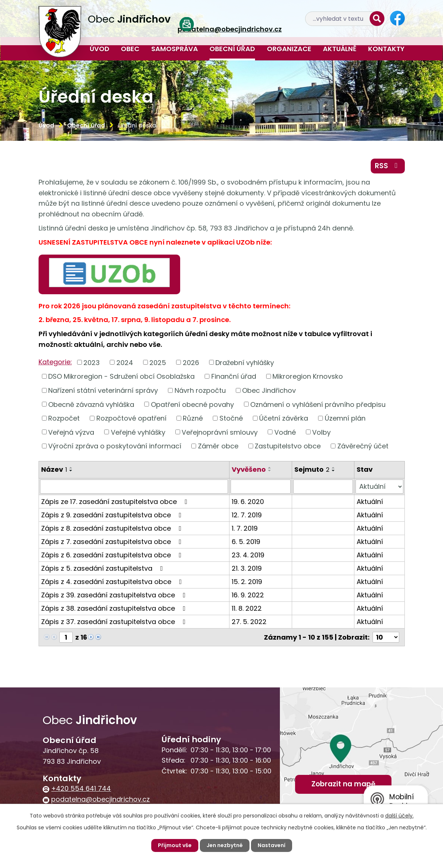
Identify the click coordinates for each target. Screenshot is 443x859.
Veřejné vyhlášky (138, 432)
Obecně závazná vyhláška (91, 404)
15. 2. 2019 (247, 581)
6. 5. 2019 (246, 541)
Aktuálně (340, 48)
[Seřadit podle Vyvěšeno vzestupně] (270, 467)
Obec (130, 48)
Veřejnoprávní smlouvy (220, 432)
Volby (321, 432)
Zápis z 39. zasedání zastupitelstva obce (115, 595)
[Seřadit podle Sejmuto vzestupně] (334, 467)
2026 (191, 362)
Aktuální (370, 501)
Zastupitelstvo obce (288, 446)
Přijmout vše (175, 845)
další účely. (399, 815)
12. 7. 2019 (247, 515)
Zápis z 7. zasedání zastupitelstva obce (113, 541)
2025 (157, 362)
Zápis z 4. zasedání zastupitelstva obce (113, 581)
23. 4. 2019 (248, 555)
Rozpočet (64, 418)
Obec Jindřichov (269, 390)
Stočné (231, 418)
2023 (91, 362)
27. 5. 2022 (249, 621)
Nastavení (271, 845)
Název (54, 469)
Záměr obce (218, 446)
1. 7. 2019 (245, 528)
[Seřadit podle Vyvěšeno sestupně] (270, 470)
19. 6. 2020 (248, 501)
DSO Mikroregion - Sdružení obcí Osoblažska (121, 376)
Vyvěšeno (249, 469)
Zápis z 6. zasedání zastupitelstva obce (113, 555)
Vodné (285, 432)
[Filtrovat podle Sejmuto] (323, 487)
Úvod (99, 48)
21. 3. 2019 (247, 568)
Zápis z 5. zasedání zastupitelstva (103, 568)
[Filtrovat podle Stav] (379, 487)
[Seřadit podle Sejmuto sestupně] (334, 470)
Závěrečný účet (363, 446)
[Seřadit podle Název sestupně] (71, 470)
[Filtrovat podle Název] (134, 487)
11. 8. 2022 (247, 608)
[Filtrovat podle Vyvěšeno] (261, 487)
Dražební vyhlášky (244, 362)
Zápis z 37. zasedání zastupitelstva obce (115, 621)
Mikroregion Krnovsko (307, 376)
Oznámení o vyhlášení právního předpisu (318, 404)
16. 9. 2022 (248, 595)
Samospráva (174, 48)
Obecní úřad (232, 48)
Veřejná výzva (71, 432)
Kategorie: (55, 362)
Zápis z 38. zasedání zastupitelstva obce (115, 608)
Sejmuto (312, 469)
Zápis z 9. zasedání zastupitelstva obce (113, 515)
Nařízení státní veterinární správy (103, 390)
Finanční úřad (233, 376)
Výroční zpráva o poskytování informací (114, 446)
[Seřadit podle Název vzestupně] (71, 467)
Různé (193, 418)
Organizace (289, 48)
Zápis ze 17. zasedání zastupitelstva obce (116, 501)
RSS (387, 166)
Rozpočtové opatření (131, 418)
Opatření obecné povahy (192, 404)
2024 (124, 362)
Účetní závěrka (283, 418)
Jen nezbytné (224, 845)
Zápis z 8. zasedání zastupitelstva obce (113, 528)
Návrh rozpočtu (200, 390)
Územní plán (345, 418)
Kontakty (386, 48)
